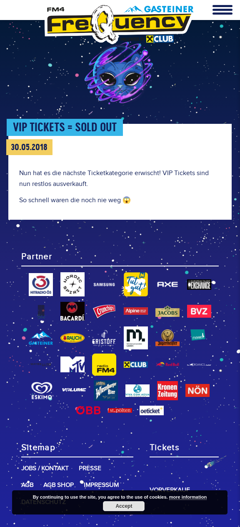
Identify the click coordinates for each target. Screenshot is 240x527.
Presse (90, 468)
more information (188, 496)
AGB (27, 485)
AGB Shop (58, 485)
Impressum (101, 485)
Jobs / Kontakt (45, 468)
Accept (123, 506)
